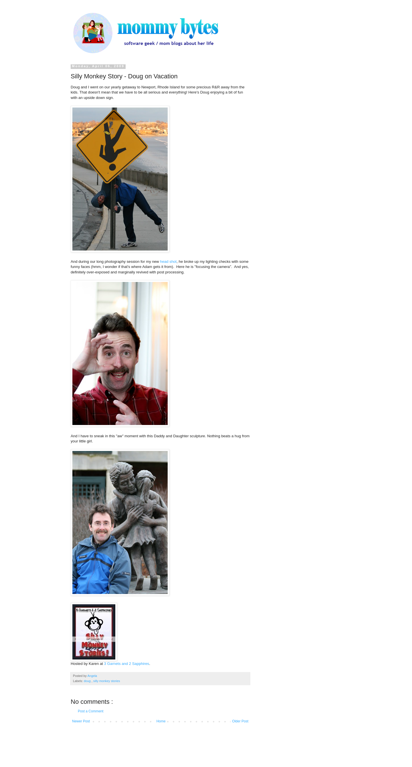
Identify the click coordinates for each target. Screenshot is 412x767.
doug (88, 681)
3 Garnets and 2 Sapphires (126, 663)
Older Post (240, 721)
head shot (168, 261)
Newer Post (81, 721)
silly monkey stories (106, 681)
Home (161, 721)
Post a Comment (90, 711)
